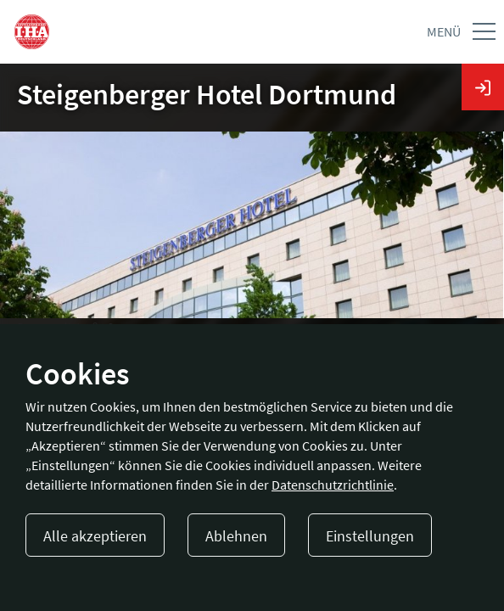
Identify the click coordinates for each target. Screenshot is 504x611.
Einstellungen (370, 536)
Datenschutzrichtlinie (333, 484)
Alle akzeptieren (95, 536)
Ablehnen (236, 536)
